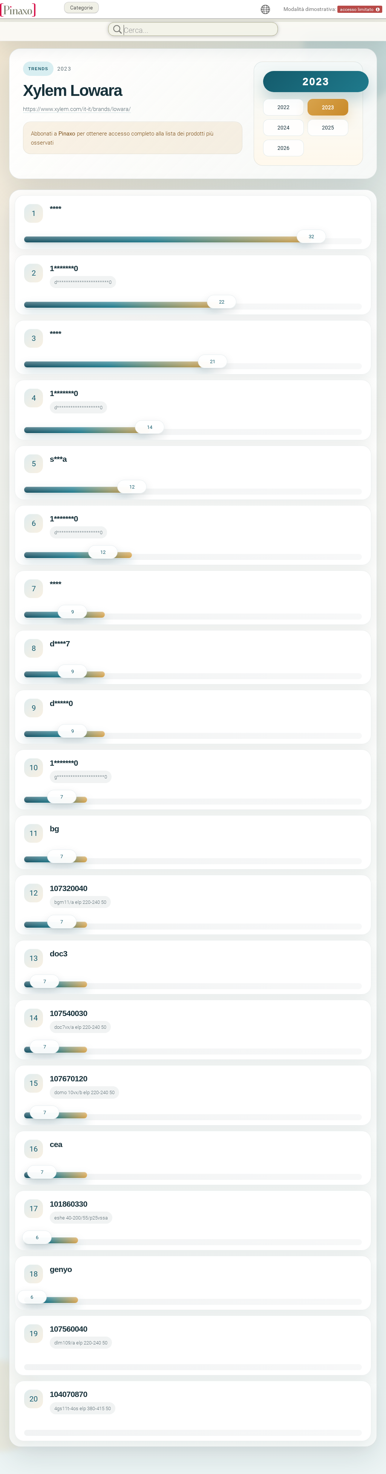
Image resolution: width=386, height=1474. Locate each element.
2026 (283, 147)
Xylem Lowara (72, 90)
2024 (283, 127)
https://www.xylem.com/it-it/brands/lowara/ (77, 109)
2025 (328, 127)
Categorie (81, 7)
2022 (283, 107)
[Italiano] (265, 9)
